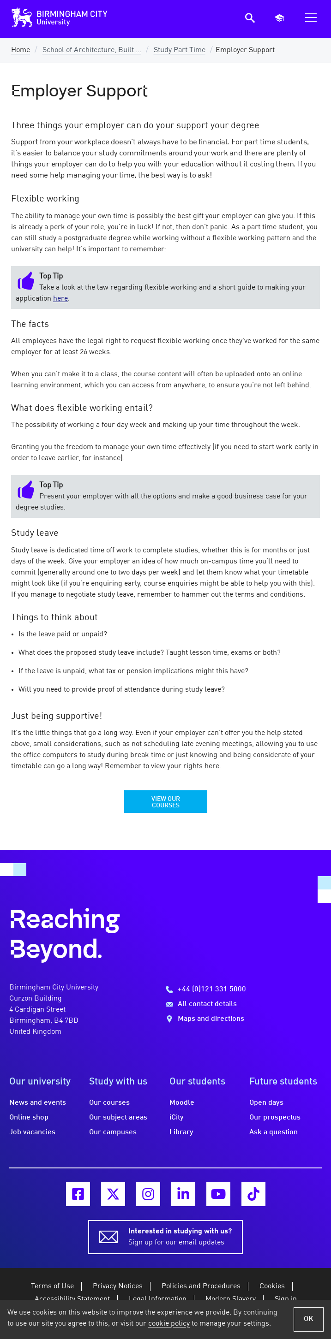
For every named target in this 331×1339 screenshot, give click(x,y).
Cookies (272, 1286)
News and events (37, 1103)
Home (20, 50)
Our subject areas (118, 1117)
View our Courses (165, 802)
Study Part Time (179, 50)
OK (308, 1319)
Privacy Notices (118, 1286)
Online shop (28, 1117)
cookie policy (169, 1323)
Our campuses (113, 1132)
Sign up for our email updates (180, 1236)
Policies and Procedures (201, 1286)
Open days (266, 1103)
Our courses (109, 1103)
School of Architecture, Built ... (91, 50)
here (60, 298)
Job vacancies (32, 1132)
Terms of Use (52, 1286)
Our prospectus (275, 1117)
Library (181, 1132)
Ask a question (273, 1132)
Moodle (181, 1103)
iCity (176, 1117)
